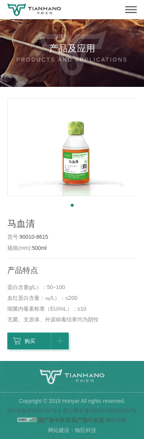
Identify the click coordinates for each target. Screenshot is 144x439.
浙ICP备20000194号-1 (34, 410)
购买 (39, 341)
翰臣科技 (85, 430)
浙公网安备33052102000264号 (100, 410)
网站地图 (116, 420)
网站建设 (59, 430)
